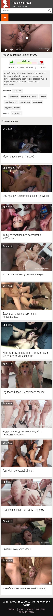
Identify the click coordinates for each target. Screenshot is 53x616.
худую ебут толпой (12, 108)
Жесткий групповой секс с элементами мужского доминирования (25, 354)
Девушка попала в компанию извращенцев (19, 315)
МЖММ (30, 609)
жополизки (13, 96)
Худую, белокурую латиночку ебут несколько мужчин (22, 433)
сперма (43, 96)
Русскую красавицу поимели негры (23, 274)
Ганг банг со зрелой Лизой (18, 470)
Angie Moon (16, 113)
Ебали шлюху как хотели (17, 549)
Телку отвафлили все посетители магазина (22, 236)
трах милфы (25, 102)
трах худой (37, 102)
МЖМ (21, 609)
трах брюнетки (10, 102)
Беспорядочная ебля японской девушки (26, 195)
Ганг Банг (17, 91)
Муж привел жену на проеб (18, 156)
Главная (11, 609)
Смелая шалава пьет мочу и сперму (23, 510)
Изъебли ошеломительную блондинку (25, 588)
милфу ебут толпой (28, 96)
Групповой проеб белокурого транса (24, 392)
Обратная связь (26, 612)
